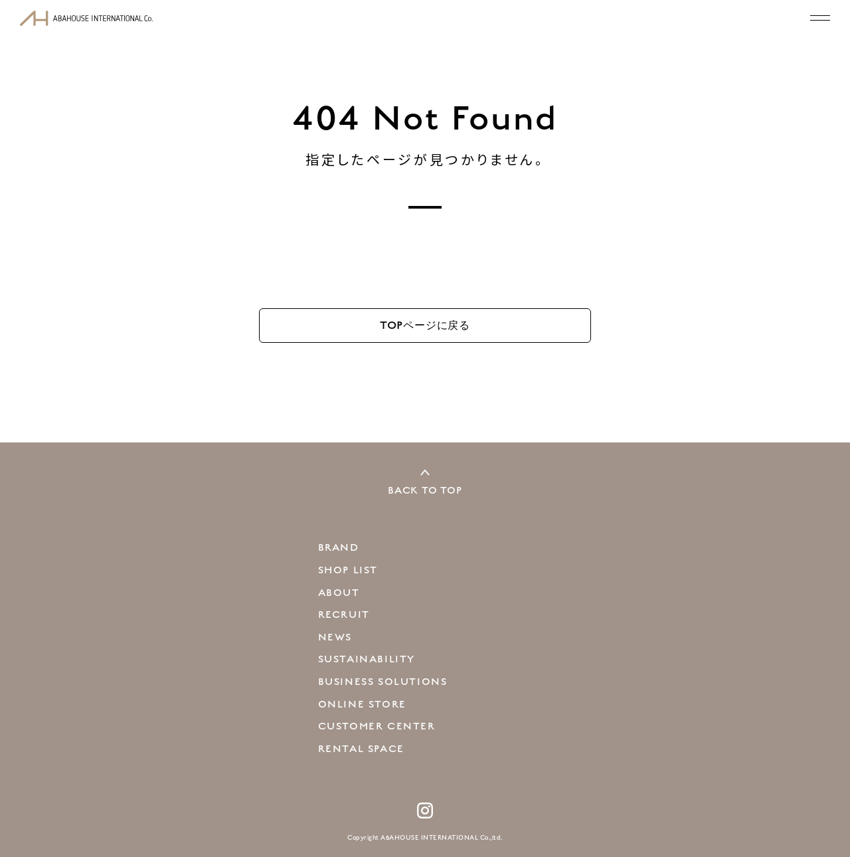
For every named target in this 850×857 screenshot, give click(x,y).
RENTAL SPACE (361, 749)
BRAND (338, 547)
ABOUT (339, 593)
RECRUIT (344, 614)
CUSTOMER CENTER (377, 726)
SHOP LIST (348, 570)
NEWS (335, 637)
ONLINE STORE (362, 704)
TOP (425, 325)
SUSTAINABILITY (366, 659)
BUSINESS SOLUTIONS (383, 682)
